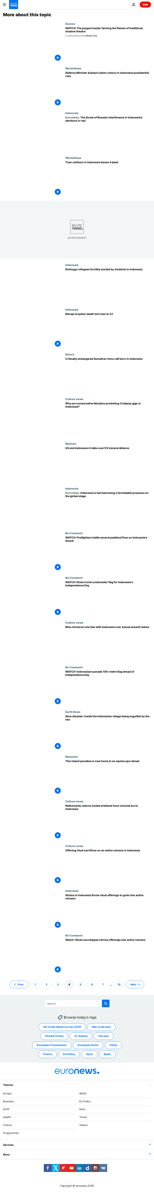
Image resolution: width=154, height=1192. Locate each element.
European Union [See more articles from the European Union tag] (88, 1045)
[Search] (77, 1003)
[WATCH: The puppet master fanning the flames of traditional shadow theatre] (108, 44)
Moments (71, 756)
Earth (6, 1109)
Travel (83, 1117)
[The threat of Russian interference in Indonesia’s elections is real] (108, 134)
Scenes (70, 23)
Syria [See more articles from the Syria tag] (89, 1054)
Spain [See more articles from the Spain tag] (107, 1054)
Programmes (11, 1132)
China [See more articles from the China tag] (113, 1045)
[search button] (105, 1003)
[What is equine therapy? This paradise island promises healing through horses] (108, 777)
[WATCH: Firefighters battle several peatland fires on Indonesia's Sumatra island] (108, 554)
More (6, 1154)
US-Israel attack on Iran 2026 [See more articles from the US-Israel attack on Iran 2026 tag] (62, 1027)
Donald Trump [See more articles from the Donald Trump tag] (54, 1036)
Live (145, 4)
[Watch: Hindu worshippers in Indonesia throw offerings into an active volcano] (108, 956)
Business (8, 1101)
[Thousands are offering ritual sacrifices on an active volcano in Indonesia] (108, 866)
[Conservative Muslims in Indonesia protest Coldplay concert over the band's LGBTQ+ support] (108, 419)
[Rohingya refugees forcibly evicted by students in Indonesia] (108, 285)
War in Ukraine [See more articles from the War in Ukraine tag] (101, 1027)
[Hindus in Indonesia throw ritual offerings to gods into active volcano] (108, 911)
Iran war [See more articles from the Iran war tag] (103, 1036)
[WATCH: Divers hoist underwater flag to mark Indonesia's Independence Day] (108, 598)
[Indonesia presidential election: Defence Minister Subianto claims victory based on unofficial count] (108, 89)
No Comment (74, 533)
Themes (8, 1084)
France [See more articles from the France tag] (47, 1054)
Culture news (74, 398)
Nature (69, 354)
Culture (7, 1125)
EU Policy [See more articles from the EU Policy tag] (69, 1054)
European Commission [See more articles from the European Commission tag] (52, 1045)
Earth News (72, 711)
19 (118, 984)
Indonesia (71, 112)
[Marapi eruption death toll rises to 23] (108, 330)
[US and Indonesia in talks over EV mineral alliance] (108, 464)
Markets (70, 443)
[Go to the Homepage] (13, 4)
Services (8, 1144)
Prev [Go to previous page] (21, 984)
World (82, 1093)
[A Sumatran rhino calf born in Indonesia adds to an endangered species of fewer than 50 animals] (108, 375)
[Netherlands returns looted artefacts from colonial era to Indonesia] (108, 822)
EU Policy (85, 1101)
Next (82, 1109)
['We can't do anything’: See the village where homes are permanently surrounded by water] (108, 732)
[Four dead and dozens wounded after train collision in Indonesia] (108, 178)
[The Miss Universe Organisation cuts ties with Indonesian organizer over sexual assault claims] (108, 643)
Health (7, 1117)
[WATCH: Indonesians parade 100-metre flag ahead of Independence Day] (108, 688)
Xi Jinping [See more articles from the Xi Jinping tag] (80, 1036)
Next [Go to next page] (133, 984)
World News (73, 68)
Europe (7, 1093)
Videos (83, 1125)
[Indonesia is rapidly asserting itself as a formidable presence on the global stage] (108, 509)
